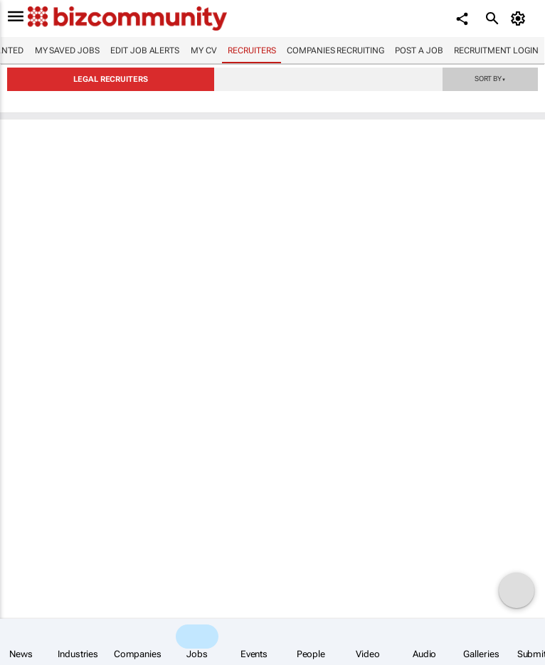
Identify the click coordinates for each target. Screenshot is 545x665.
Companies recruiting (335, 50)
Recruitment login (496, 50)
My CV (204, 50)
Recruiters (251, 50)
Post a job (419, 50)
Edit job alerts (144, 50)
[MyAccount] (520, 18)
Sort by (490, 78)
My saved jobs (67, 50)
